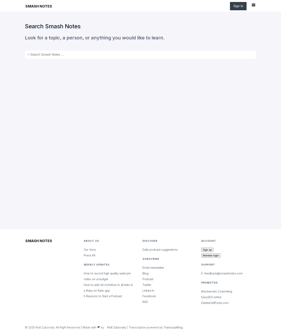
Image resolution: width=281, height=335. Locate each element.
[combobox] (140, 54)
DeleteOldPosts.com (215, 303)
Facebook (149, 296)
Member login (211, 255)
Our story (90, 249)
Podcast (147, 279)
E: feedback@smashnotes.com (222, 273)
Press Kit (89, 255)
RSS (145, 302)
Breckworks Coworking (216, 291)
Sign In (238, 6)
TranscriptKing (173, 327)
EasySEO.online (211, 297)
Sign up (207, 249)
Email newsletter (153, 267)
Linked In (148, 290)
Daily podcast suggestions (160, 249)
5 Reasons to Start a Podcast (103, 296)
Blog (145, 273)
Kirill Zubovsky (116, 327)
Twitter (146, 284)
